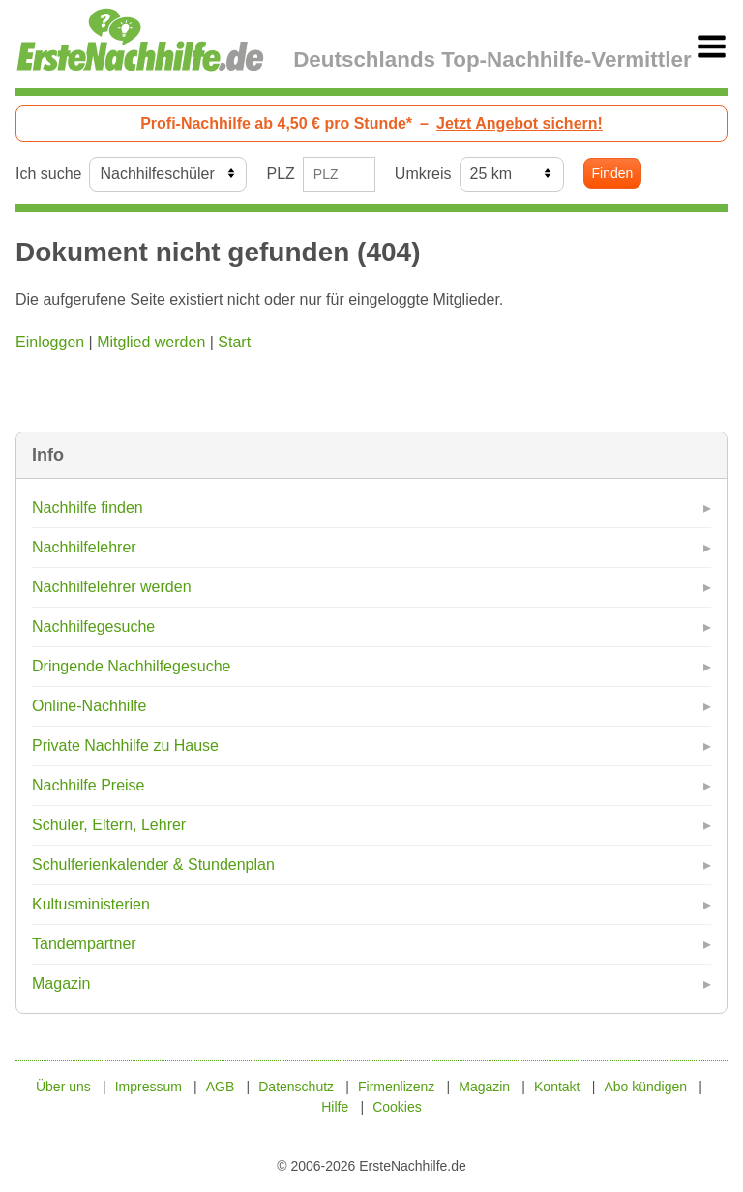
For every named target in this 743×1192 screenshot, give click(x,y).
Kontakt (557, 1086)
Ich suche (48, 173)
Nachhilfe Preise (88, 785)
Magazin (61, 983)
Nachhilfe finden (87, 507)
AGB (220, 1086)
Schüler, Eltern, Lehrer (109, 825)
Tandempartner (84, 944)
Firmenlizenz (396, 1086)
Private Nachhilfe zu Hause (125, 745)
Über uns (63, 1086)
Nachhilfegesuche (93, 626)
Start (234, 342)
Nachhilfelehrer (84, 547)
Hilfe (334, 1107)
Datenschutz (296, 1086)
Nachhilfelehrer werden (112, 587)
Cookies (397, 1107)
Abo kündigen (645, 1086)
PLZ (280, 173)
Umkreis (423, 173)
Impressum (148, 1086)
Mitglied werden (151, 342)
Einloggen (49, 342)
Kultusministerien (91, 904)
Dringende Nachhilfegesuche (131, 666)
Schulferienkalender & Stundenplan (153, 864)
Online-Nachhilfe (89, 706)
